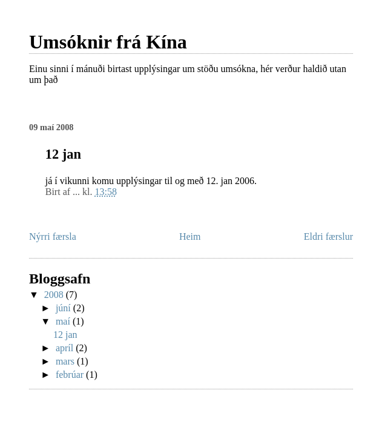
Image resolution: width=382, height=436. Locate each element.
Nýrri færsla (52, 236)
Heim (190, 236)
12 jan (65, 334)
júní (64, 308)
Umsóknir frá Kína (108, 42)
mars (66, 361)
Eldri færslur (328, 236)
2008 (55, 294)
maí (64, 321)
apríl (66, 348)
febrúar (71, 374)
